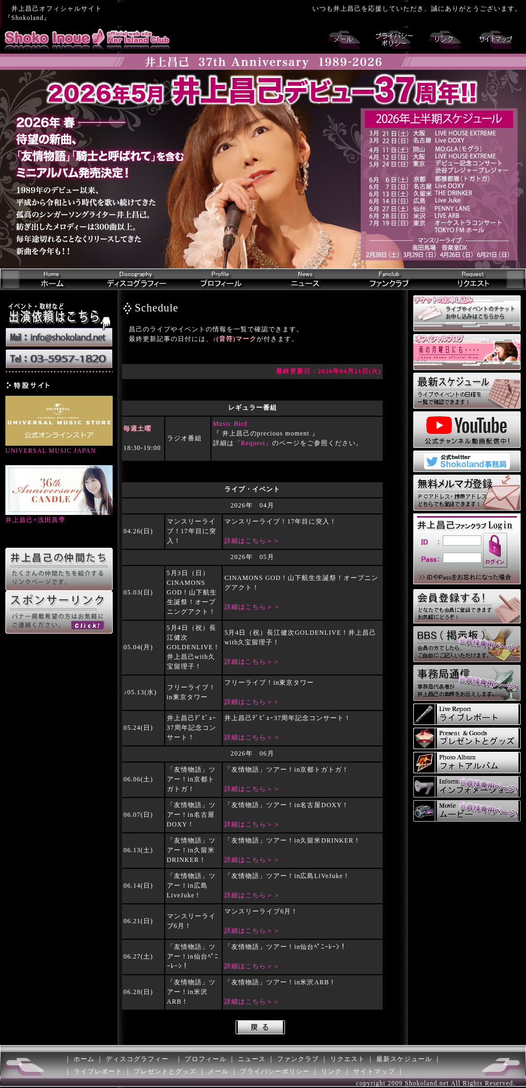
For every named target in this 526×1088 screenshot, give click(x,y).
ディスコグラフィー (137, 1059)
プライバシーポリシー (275, 1071)
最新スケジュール (404, 1059)
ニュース (252, 1059)
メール (218, 1071)
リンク (331, 1071)
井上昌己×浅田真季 (59, 516)
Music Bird (230, 423)
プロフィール (206, 1059)
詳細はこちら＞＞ (252, 541)
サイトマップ (374, 1071)
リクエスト (347, 1059)
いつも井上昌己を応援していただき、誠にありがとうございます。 (417, 8)
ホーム (84, 1059)
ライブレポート (98, 1071)
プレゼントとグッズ (165, 1071)
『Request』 (253, 443)
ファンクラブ (298, 1059)
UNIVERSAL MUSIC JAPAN (59, 447)
